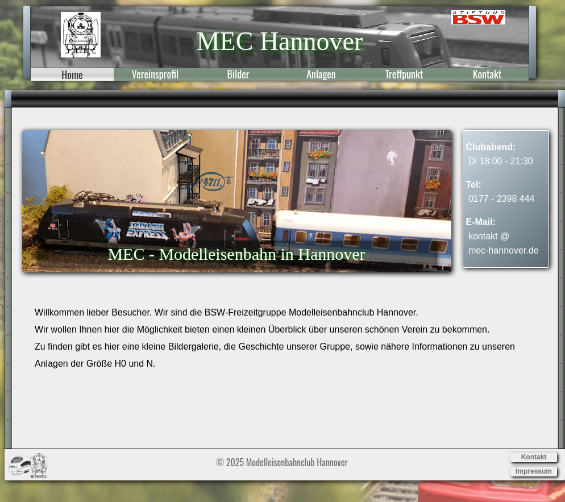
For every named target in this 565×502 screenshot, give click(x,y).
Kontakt (487, 74)
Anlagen (321, 74)
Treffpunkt (404, 74)
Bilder (238, 74)
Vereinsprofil (155, 74)
